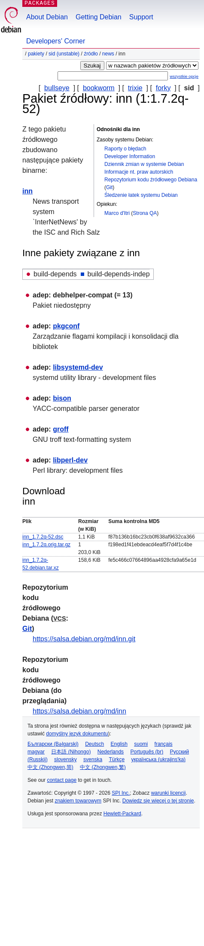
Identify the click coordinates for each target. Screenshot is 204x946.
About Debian (47, 17)
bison (62, 398)
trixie (135, 88)
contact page (61, 780)
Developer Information (129, 156)
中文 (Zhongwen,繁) (103, 767)
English (119, 744)
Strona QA (145, 213)
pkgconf (66, 326)
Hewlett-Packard (122, 814)
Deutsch (94, 744)
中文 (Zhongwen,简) (50, 767)
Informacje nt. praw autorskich (138, 172)
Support (141, 17)
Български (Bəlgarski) (53, 744)
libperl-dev (70, 460)
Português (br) (146, 752)
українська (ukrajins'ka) (158, 759)
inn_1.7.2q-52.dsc (42, 537)
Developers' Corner (55, 41)
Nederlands (110, 752)
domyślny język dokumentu (77, 734)
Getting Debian (99, 17)
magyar (36, 752)
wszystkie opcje (184, 76)
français (164, 744)
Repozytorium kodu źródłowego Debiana (150, 180)
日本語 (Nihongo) (71, 752)
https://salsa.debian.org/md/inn (79, 711)
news (108, 54)
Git (109, 187)
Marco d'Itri (117, 213)
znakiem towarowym (78, 801)
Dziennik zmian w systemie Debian (144, 164)
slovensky (65, 759)
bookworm (99, 88)
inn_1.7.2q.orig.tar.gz (46, 545)
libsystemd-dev (78, 367)
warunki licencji (168, 793)
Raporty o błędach (125, 149)
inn (27, 191)
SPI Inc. (121, 793)
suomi (141, 744)
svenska (92, 759)
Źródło (91, 54)
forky (163, 88)
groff (60, 429)
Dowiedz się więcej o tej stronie (158, 801)
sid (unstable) (64, 54)
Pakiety (36, 54)
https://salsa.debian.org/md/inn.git (84, 639)
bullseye (57, 88)
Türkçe (117, 759)
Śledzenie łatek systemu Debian (141, 195)
